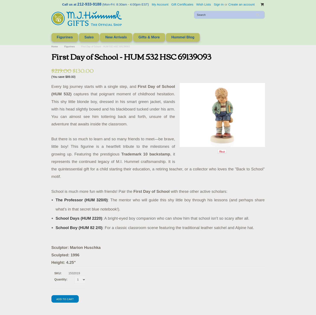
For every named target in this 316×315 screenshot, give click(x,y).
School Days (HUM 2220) (79, 218)
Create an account (241, 4)
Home (54, 46)
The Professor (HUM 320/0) (82, 200)
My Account (160, 4)
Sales (89, 37)
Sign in (219, 4)
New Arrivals (116, 37)
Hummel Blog (182, 37)
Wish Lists (203, 4)
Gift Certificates (182, 4)
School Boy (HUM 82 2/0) (79, 227)
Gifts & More (149, 37)
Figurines (65, 37)
